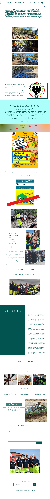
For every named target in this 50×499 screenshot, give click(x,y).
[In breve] (7, 317)
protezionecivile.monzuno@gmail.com (25, 492)
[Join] (34, 484)
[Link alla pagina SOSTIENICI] (24, 175)
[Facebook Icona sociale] (44, 6)
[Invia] (39, 443)
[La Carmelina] (14, 404)
